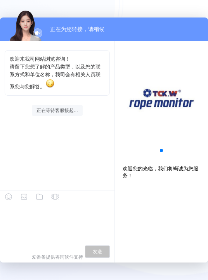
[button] (161, 150)
